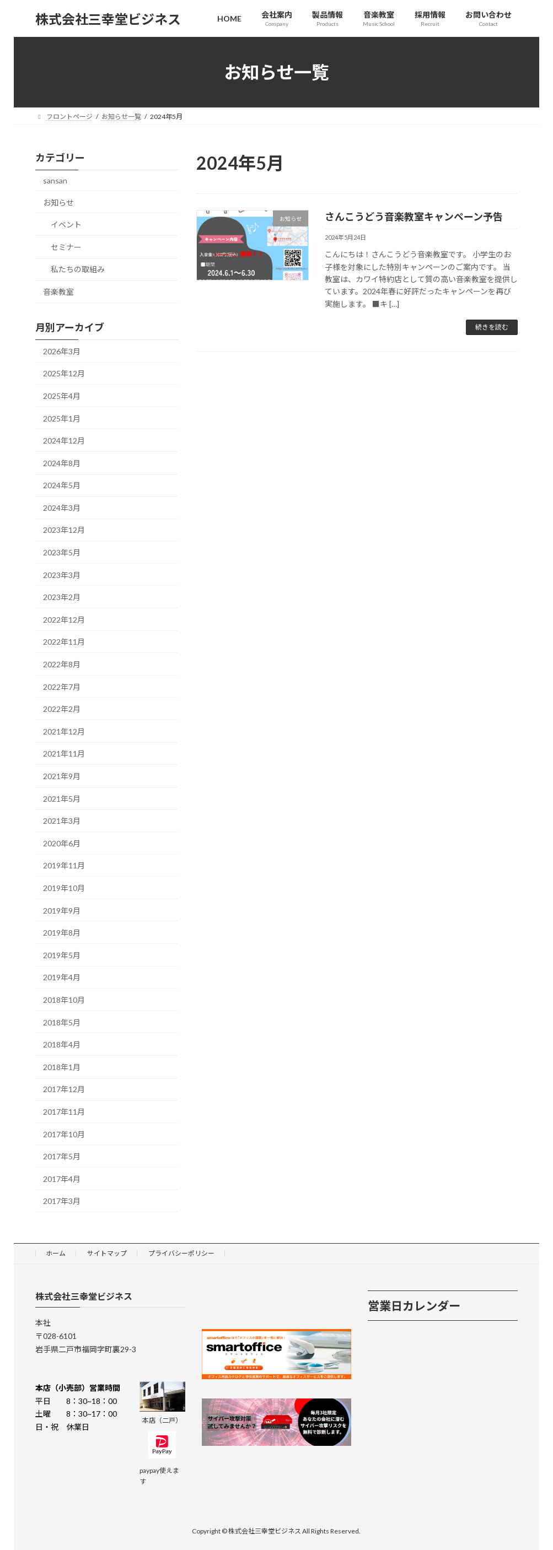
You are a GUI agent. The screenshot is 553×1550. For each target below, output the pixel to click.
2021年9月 (61, 776)
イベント (66, 224)
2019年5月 (61, 955)
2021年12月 (64, 731)
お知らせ (58, 202)
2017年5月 (61, 1156)
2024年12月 (64, 440)
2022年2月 (61, 709)
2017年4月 (61, 1179)
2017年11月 (64, 1111)
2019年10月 (64, 888)
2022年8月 (61, 664)
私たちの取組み (78, 269)
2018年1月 (61, 1067)
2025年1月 (61, 418)
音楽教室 (58, 291)
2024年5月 (61, 485)
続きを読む (491, 327)
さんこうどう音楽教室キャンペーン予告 (414, 216)
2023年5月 (61, 552)
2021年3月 (61, 820)
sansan (55, 180)
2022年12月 (64, 619)
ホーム (56, 1253)
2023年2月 (61, 597)
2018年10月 (64, 999)
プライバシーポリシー (181, 1253)
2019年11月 (64, 866)
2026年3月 (61, 351)
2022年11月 (64, 642)
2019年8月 (61, 932)
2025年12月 (64, 374)
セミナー (66, 247)
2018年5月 (61, 1022)
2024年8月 (61, 463)
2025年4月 (61, 396)
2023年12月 (64, 530)
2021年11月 (64, 754)
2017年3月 (61, 1201)
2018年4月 (61, 1044)
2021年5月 (61, 798)
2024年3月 (61, 507)
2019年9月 (61, 910)
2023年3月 (61, 575)
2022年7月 (61, 687)
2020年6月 (61, 843)
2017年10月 (64, 1134)
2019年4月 (61, 977)
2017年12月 (64, 1089)
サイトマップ (107, 1253)
